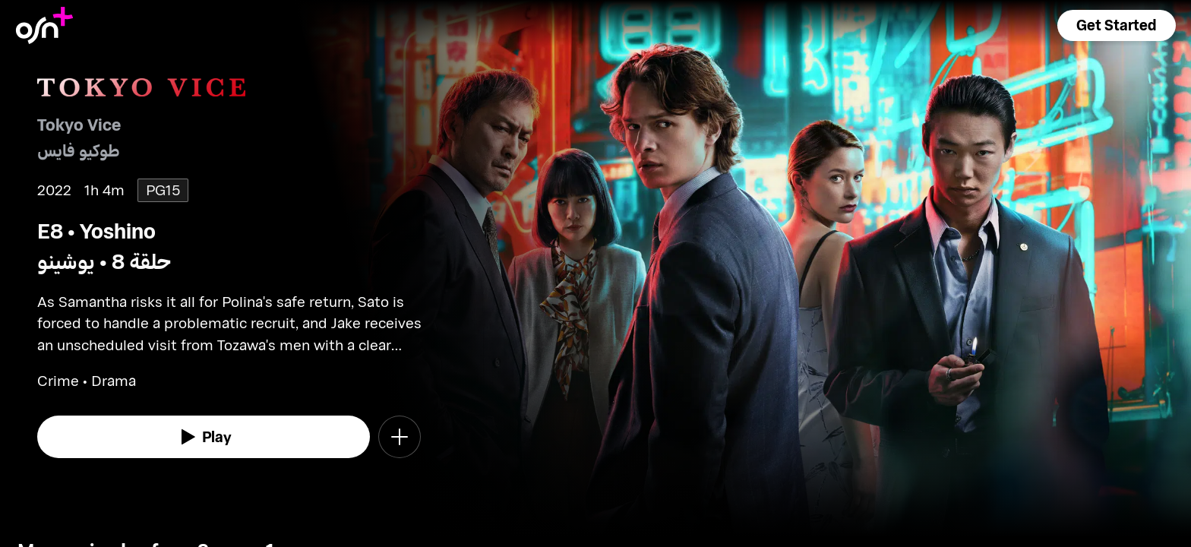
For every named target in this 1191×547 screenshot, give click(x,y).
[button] (1116, 25)
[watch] (203, 437)
